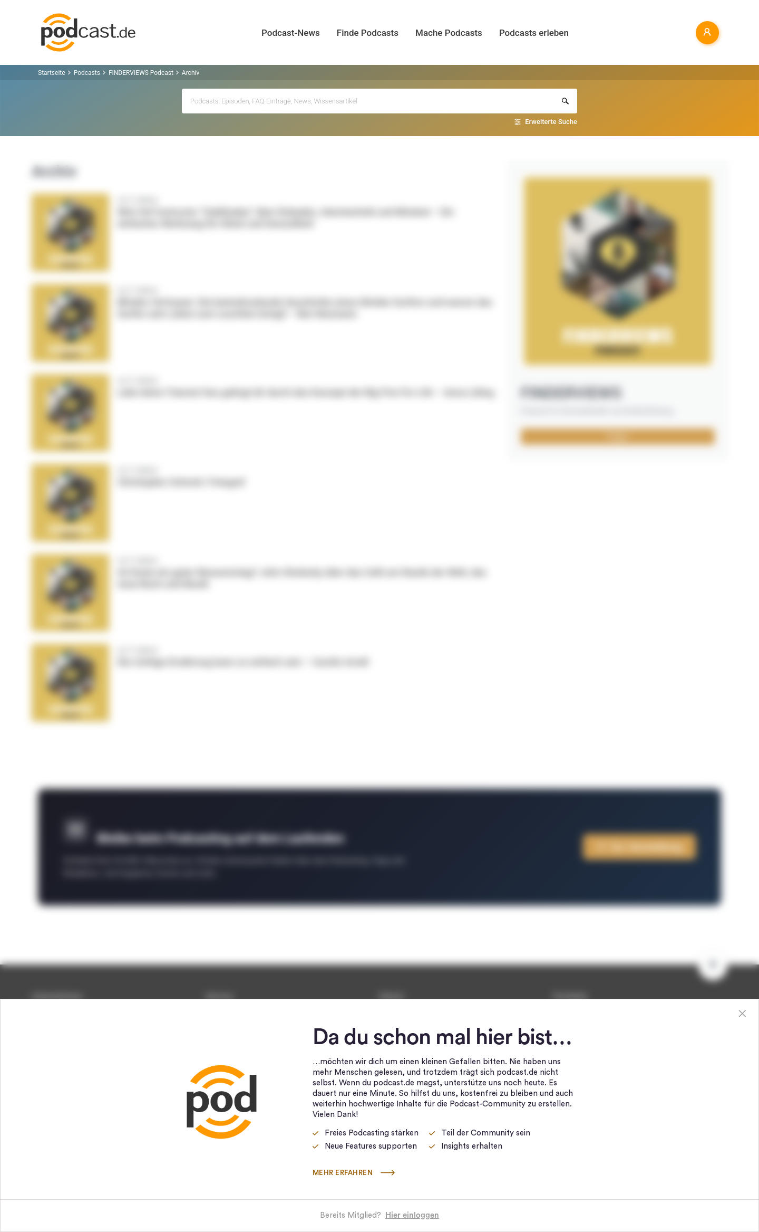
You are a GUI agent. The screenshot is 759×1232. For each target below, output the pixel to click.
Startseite (51, 73)
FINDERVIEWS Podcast (141, 73)
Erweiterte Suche (551, 122)
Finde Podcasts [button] (367, 32)
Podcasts (87, 73)
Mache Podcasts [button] (448, 32)
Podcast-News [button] (290, 32)
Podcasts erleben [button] (534, 32)
